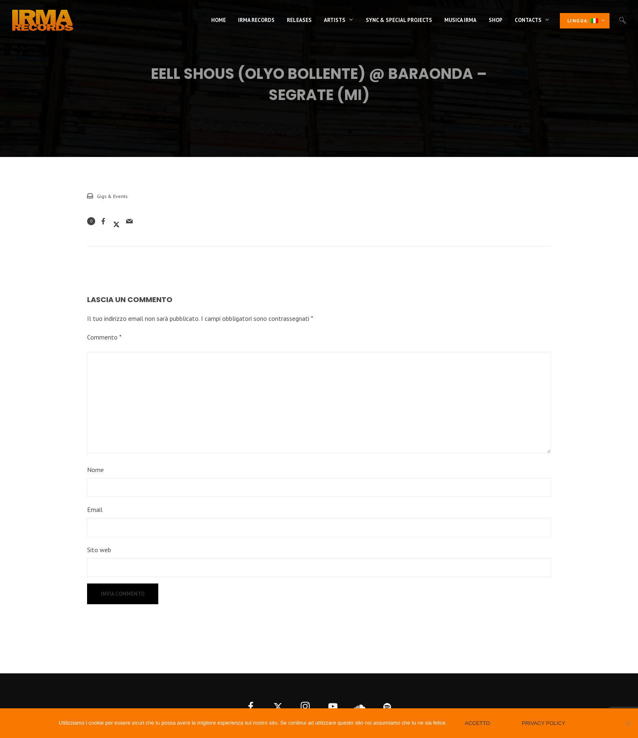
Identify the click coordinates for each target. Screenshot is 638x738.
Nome (95, 470)
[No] (628, 723)
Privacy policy (543, 723)
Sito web (99, 550)
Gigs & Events (112, 196)
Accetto (477, 723)
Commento (104, 337)
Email (95, 509)
